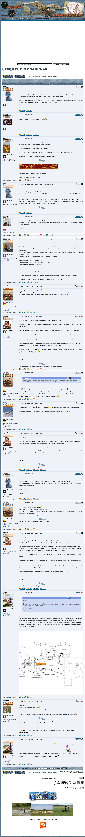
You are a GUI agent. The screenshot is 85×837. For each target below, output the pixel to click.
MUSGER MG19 (52, 76)
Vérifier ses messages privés (59, 19)
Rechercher (23, 19)
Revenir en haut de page (9, 110)
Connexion (70, 19)
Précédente (13, 70)
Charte (17, 19)
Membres (34, 19)
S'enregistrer (41, 19)
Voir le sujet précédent (64, 80)
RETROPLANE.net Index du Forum (36, 76)
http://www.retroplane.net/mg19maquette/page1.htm (64, 511)
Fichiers (29, 19)
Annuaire (48, 19)
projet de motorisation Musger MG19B (24, 69)
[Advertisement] (20, 42)
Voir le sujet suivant (77, 80)
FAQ (13, 19)
